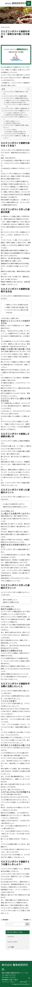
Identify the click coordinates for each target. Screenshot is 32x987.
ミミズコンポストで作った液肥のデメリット (16, 118)
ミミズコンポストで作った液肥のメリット (16, 111)
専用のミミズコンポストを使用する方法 (17, 100)
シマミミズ (11, 937)
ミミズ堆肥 (11, 947)
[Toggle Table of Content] (27, 89)
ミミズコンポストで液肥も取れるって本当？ (15, 93)
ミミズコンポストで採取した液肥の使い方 (16, 108)
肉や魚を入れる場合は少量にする (16, 132)
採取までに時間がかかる (13, 123)
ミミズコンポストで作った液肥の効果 (15, 96)
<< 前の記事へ (5, 919)
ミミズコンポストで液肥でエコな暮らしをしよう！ (16, 137)
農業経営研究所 (16, 3)
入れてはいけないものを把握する (16, 133)
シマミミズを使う (11, 130)
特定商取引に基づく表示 (10, 980)
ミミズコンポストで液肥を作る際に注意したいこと (16, 126)
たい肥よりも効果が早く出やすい (16, 113)
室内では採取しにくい (12, 121)
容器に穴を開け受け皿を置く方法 (16, 102)
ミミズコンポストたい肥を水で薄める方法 (17, 105)
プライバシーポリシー (9, 982)
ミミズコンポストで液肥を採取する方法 (15, 98)
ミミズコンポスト (13, 942)
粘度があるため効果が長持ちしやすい (17, 115)
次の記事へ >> (27, 919)
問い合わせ (24, 982)
